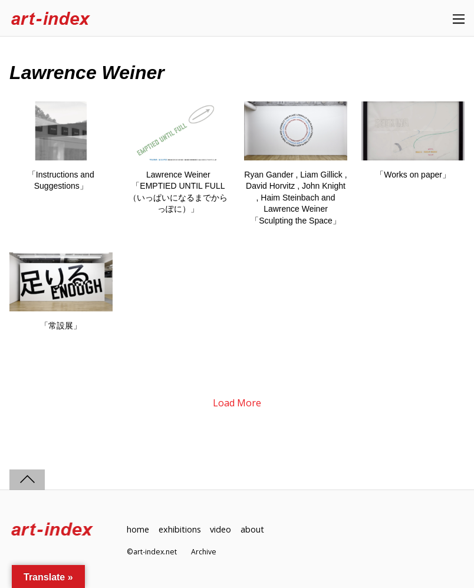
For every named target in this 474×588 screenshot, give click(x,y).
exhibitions (180, 529)
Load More (237, 402)
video (220, 529)
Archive (203, 552)
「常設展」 (60, 325)
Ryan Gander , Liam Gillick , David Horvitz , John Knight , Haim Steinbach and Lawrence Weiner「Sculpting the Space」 (295, 197)
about (252, 529)
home (138, 529)
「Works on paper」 (413, 174)
